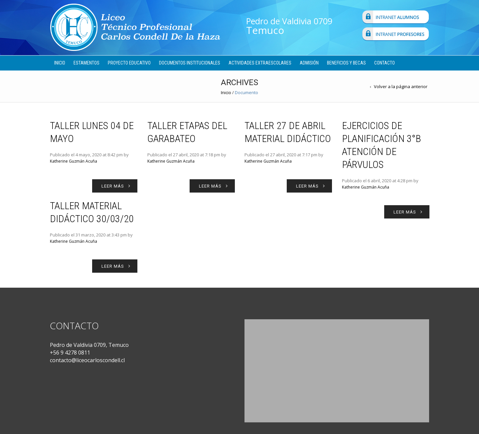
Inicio (59, 63)
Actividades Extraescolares (260, 63)
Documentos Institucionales (189, 63)
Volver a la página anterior (400, 86)
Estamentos (86, 63)
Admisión (309, 63)
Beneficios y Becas (346, 63)
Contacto (384, 63)
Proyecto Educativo (129, 63)
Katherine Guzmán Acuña (73, 161)
